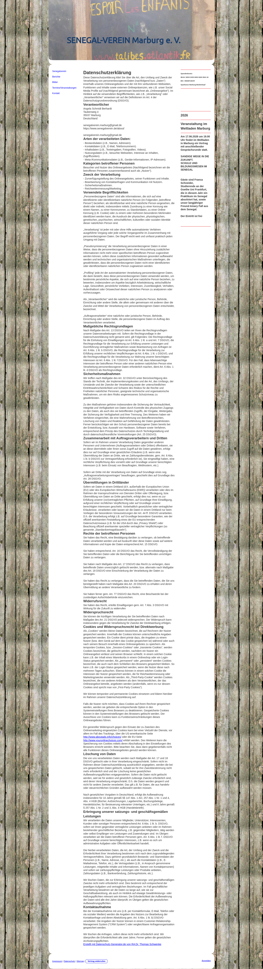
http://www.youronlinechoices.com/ (103, 740)
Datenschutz (69, 961)
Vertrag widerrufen (96, 961)
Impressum (57, 961)
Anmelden (206, 961)
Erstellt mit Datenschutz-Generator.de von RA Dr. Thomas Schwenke (122, 944)
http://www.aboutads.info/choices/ (102, 736)
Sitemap (80, 961)
